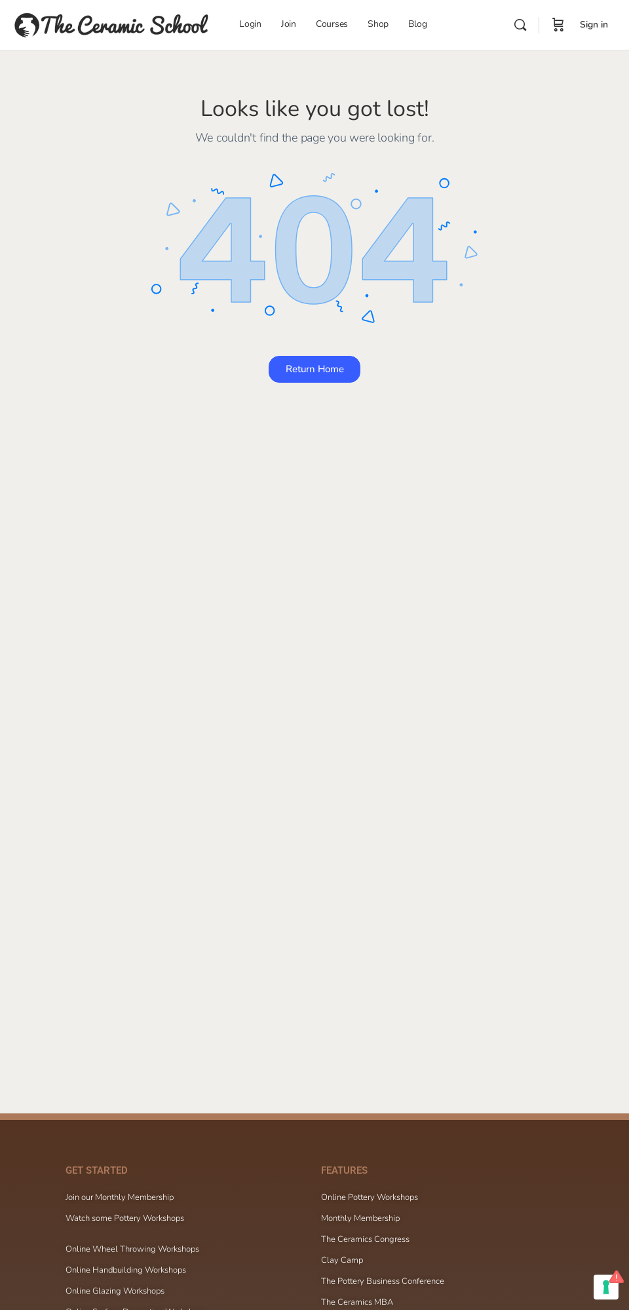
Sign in (594, 24)
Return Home (315, 369)
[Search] (520, 25)
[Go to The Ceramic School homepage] (111, 23)
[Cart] (558, 25)
